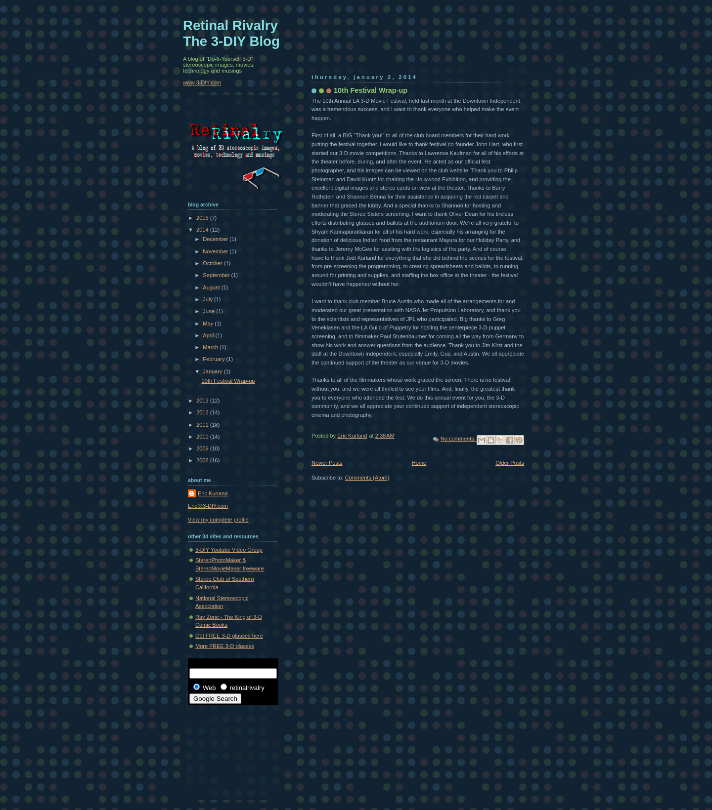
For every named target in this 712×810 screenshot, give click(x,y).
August (212, 287)
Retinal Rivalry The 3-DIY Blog (231, 33)
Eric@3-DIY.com (208, 506)
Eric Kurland (212, 493)
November (216, 251)
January (213, 371)
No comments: (459, 439)
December (216, 239)
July (208, 299)
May (209, 323)
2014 (203, 230)
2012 (203, 412)
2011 (203, 425)
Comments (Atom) (367, 478)
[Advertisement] (232, 748)
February (214, 359)
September (217, 275)
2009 (203, 448)
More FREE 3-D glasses (224, 646)
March (211, 347)
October (213, 263)
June (209, 311)
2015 (203, 218)
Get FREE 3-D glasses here (229, 636)
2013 (203, 401)
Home (419, 463)
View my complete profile (218, 520)
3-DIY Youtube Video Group (229, 550)
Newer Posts (327, 463)
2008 (203, 460)
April (209, 335)
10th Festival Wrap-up (370, 90)
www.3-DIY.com (202, 82)
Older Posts (509, 463)
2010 (203, 437)
